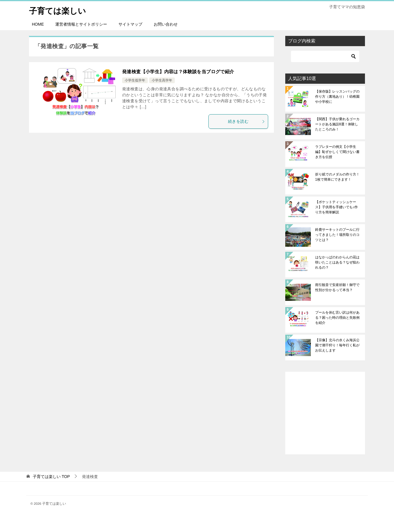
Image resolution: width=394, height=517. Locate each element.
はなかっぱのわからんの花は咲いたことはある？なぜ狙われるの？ (337, 262)
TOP (51, 476)
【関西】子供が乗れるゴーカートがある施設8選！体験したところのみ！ (337, 124)
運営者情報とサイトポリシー (81, 24)
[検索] (325, 56)
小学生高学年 (162, 80)
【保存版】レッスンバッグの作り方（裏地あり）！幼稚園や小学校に (337, 96)
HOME (38, 24)
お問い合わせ (166, 24)
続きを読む (246, 121)
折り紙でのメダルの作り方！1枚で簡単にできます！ (337, 176)
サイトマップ (130, 24)
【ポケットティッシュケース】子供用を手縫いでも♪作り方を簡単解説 (336, 207)
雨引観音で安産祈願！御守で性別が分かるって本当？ (337, 287)
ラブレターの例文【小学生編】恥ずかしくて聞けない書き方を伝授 (337, 152)
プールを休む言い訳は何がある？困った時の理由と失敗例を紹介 (337, 317)
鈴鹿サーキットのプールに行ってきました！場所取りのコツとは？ (337, 235)
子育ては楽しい (59, 9)
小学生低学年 (135, 80)
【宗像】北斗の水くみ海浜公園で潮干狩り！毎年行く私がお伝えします (337, 345)
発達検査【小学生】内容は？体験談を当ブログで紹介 (178, 71)
